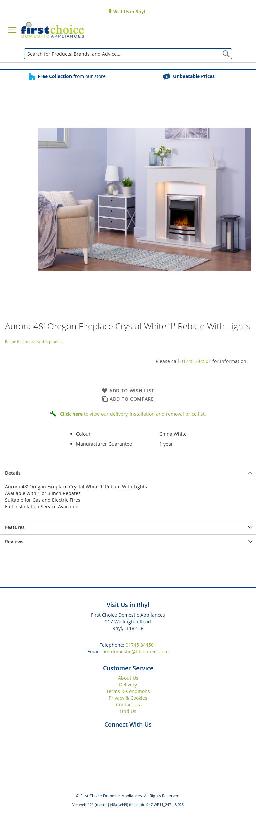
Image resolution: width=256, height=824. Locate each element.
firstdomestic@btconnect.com (135, 651)
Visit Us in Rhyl (128, 12)
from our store (72, 76)
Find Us (128, 711)
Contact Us (128, 704)
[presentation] (128, 473)
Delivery (128, 684)
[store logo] (52, 30)
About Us (128, 678)
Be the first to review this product (34, 341)
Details (13, 473)
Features (15, 527)
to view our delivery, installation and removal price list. (133, 414)
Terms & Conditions (128, 691)
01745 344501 (195, 361)
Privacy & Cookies (128, 698)
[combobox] (128, 53)
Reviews (14, 541)
